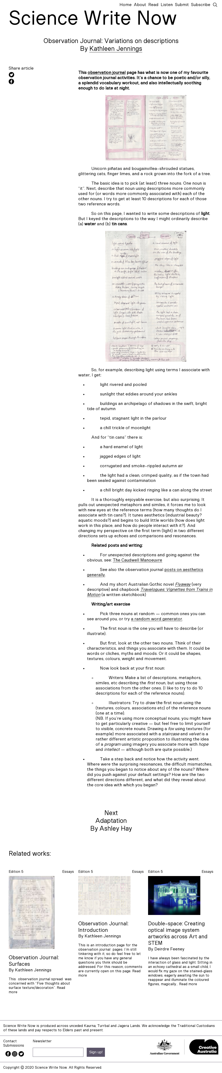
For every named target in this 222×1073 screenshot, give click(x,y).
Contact (10, 1041)
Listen (167, 5)
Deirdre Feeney (169, 949)
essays (68, 871)
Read (153, 5)
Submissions (13, 1045)
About (140, 5)
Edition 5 (16, 871)
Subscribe (200, 5)
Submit (182, 5)
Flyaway (183, 584)
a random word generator (156, 619)
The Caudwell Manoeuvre (137, 560)
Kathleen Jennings (115, 49)
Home (125, 5)
